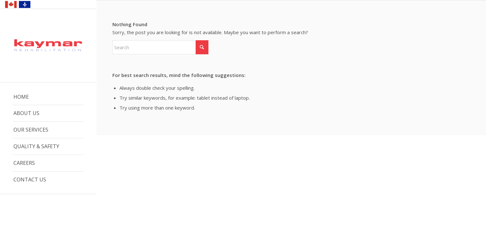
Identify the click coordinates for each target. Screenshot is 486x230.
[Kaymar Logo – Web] (48, 45)
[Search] (160, 47)
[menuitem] (48, 97)
